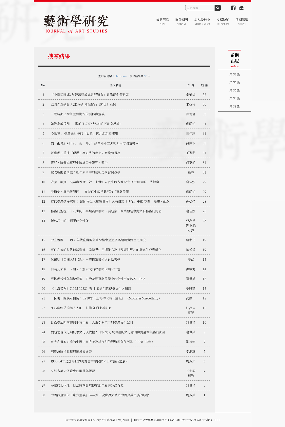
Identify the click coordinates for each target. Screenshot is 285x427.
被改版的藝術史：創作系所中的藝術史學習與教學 (85, 172)
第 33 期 (234, 106)
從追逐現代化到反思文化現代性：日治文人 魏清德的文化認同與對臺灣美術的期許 (108, 332)
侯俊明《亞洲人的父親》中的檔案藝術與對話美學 (85, 259)
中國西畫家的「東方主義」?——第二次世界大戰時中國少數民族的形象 (100, 395)
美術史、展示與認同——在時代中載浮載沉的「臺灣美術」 (91, 191)
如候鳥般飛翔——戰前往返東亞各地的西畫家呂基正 (87, 123)
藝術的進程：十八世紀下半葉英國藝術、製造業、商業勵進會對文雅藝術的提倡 (106, 211)
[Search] (200, 8)
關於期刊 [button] (181, 21)
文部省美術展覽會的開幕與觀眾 (73, 371)
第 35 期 (234, 90)
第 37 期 (234, 74)
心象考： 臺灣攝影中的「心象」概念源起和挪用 (84, 133)
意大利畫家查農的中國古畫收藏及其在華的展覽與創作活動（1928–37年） (103, 341)
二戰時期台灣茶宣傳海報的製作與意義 (77, 114)
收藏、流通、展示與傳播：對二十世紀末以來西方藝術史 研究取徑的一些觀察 (105, 182)
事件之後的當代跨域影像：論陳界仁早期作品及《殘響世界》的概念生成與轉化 (106, 249)
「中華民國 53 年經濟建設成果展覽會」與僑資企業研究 (90, 94)
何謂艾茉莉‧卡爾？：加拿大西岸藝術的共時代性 (85, 269)
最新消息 (162, 21)
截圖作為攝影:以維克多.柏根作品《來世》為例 (83, 104)
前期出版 (242, 21)
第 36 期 (234, 82)
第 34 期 (234, 98)
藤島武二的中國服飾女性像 (70, 220)
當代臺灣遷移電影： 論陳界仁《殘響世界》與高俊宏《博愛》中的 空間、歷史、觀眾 (110, 201)
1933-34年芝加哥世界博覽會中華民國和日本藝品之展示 (90, 361)
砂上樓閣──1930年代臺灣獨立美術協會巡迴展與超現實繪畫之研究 (98, 240)
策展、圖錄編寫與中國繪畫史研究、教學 (79, 162)
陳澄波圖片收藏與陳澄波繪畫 (71, 351)
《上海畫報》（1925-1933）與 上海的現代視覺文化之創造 (91, 288)
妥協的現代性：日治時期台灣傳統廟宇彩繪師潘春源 (87, 385)
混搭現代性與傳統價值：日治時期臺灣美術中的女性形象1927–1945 (98, 278)
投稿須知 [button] (223, 21)
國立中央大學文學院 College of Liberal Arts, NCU (97, 420)
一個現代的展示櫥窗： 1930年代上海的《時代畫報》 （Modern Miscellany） (106, 298)
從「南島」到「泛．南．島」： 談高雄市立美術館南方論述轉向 (95, 143)
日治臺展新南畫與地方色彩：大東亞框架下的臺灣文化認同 (92, 322)
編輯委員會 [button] (202, 21)
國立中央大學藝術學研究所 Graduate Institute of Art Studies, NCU (177, 420)
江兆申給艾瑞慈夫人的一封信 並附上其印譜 (81, 308)
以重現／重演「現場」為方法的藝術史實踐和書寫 (85, 153)
